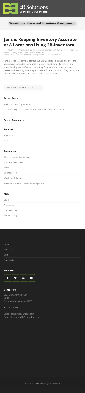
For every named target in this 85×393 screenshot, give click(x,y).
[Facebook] (7, 278)
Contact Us (9, 260)
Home (6, 244)
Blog (6, 255)
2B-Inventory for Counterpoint (43, 50)
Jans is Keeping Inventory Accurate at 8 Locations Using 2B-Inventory (40, 42)
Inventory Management (67, 50)
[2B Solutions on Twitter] (15, 278)
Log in (6, 200)
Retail (6, 52)
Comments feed (11, 210)
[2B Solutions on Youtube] (31, 278)
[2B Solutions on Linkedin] (23, 278)
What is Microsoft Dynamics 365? (18, 104)
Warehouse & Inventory (34, 52)
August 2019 (9, 135)
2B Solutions (37, 383)
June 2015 (8, 140)
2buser (24, 50)
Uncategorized (16, 52)
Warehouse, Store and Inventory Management (24, 55)
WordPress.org (10, 215)
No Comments (53, 55)
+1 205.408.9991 (12, 307)
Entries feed (9, 205)
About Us (8, 249)
